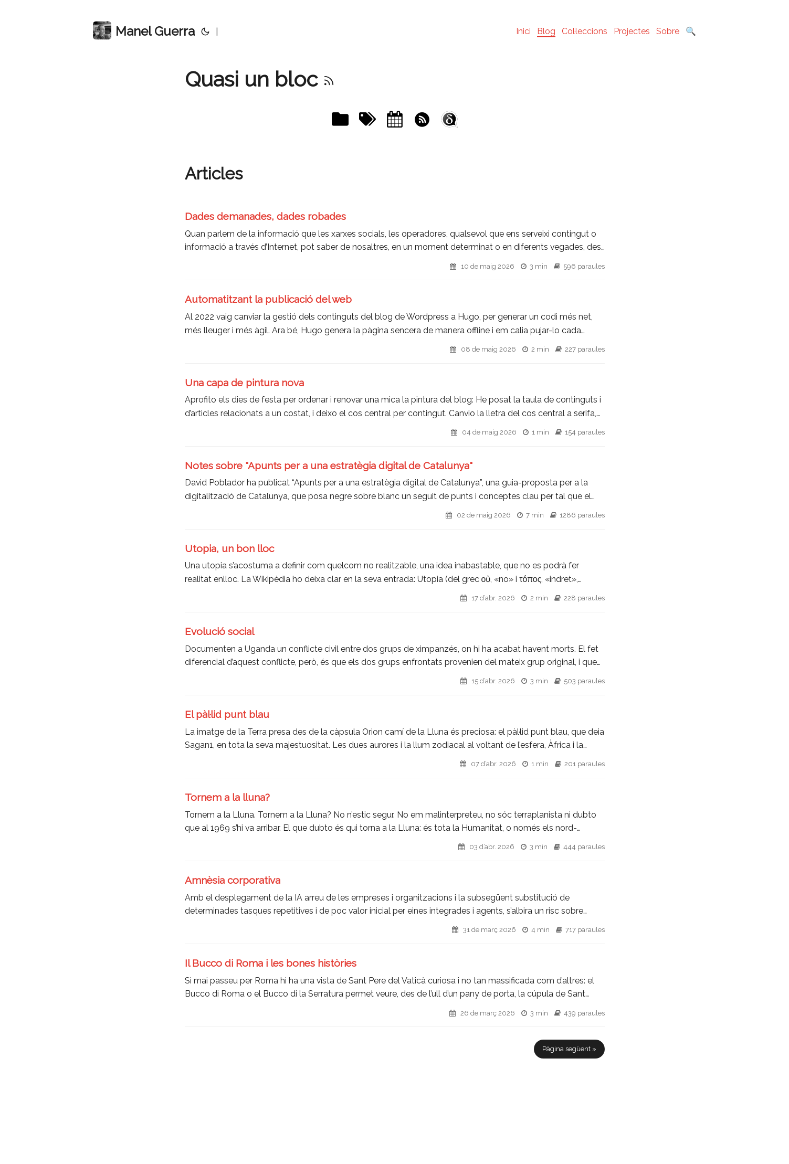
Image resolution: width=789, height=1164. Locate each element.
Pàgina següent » (569, 1049)
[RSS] (329, 79)
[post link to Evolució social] (395, 660)
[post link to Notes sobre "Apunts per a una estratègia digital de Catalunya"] (395, 494)
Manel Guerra (144, 31)
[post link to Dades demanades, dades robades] (395, 245)
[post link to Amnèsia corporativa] (395, 909)
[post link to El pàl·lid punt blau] (395, 743)
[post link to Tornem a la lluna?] (395, 826)
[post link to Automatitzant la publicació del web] (395, 328)
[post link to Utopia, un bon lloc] (395, 577)
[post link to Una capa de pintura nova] (395, 411)
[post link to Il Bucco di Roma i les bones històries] (395, 992)
